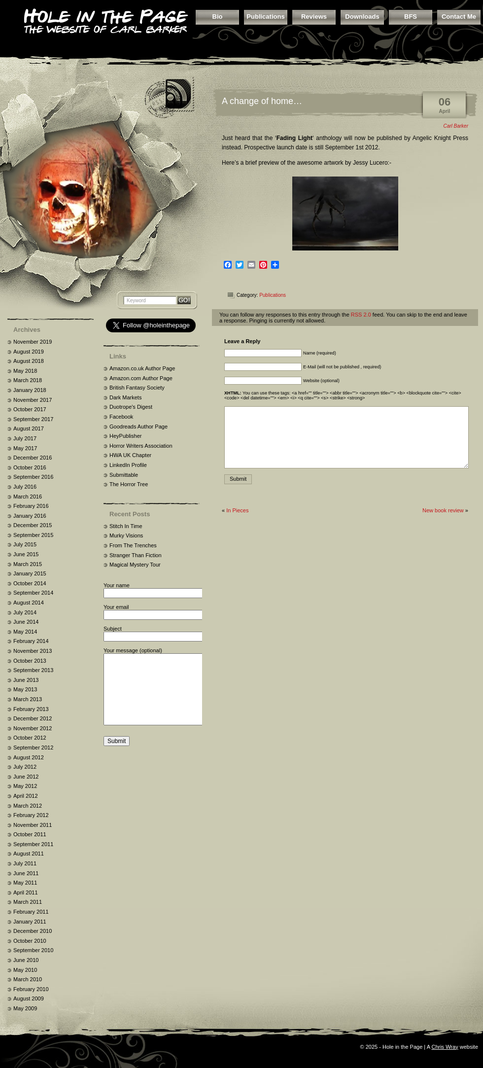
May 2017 (25, 448)
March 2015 (27, 564)
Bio (217, 16)
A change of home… (262, 101)
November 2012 (32, 728)
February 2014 (31, 641)
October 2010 (29, 941)
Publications (265, 16)
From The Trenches (133, 545)
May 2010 (25, 970)
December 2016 (32, 458)
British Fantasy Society (137, 388)
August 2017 (28, 428)
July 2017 (24, 438)
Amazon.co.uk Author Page (142, 368)
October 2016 (29, 467)
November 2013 (32, 651)
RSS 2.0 (361, 315)
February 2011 (31, 912)
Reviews (314, 16)
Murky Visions (126, 535)
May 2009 (25, 1008)
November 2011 (32, 825)
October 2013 (29, 661)
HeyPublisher (125, 436)
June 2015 (25, 554)
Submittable (123, 475)
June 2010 (25, 960)
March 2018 (27, 380)
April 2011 (25, 892)
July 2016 (24, 487)
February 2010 (31, 989)
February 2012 (31, 815)
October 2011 (29, 834)
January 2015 (29, 573)
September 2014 (33, 593)
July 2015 (24, 544)
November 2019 (32, 342)
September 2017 (33, 419)
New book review (443, 510)
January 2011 (29, 922)
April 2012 (25, 796)
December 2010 (32, 931)
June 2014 (25, 622)
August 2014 (28, 602)
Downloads (362, 16)
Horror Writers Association (140, 446)
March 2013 (27, 699)
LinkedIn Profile (128, 465)
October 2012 (29, 738)
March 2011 (27, 902)
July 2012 (24, 767)
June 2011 (25, 873)
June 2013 (25, 680)
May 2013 (25, 689)
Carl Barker (455, 126)
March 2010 (27, 979)
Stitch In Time (125, 526)
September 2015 (33, 535)
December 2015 (32, 525)
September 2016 (33, 477)
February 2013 (31, 709)
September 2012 (33, 747)
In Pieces (237, 510)
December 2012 (32, 718)
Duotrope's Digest (130, 407)
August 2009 (28, 998)
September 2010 (33, 950)
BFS (410, 16)
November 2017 (32, 400)
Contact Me (459, 16)
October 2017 (29, 409)
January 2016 (29, 516)
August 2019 (28, 352)
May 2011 (25, 883)
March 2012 (27, 806)
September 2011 (33, 844)
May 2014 (25, 632)
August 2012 (28, 757)
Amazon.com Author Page (140, 378)
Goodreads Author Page (138, 426)
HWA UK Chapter (130, 455)
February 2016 (31, 506)
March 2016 (27, 496)
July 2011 (24, 863)
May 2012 (25, 786)
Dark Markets (125, 397)
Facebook (121, 417)
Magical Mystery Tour (135, 565)
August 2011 (28, 853)
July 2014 (24, 612)
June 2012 (25, 777)
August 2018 (28, 361)
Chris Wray (444, 1047)
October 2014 (29, 583)
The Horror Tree (128, 484)
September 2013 (33, 670)
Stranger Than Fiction (135, 555)
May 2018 (25, 371)
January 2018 (29, 390)
